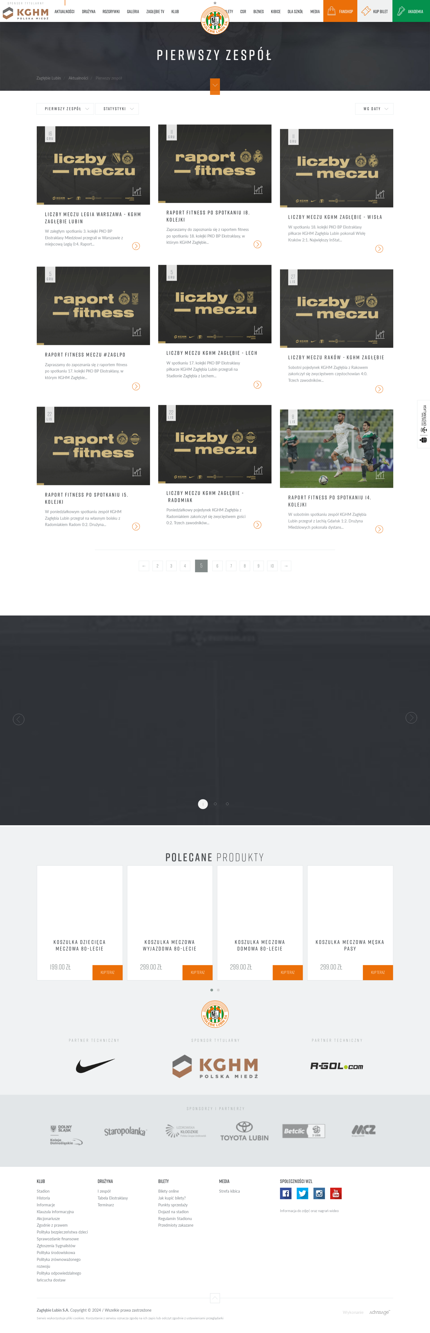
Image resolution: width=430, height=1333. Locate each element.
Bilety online (168, 1191)
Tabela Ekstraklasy (113, 1198)
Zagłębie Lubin (48, 78)
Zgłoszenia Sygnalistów (56, 1245)
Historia (43, 1198)
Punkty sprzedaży (173, 1204)
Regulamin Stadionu (175, 1218)
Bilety (163, 1181)
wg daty (372, 109)
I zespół (104, 1191)
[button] (18, 718)
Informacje (46, 1204)
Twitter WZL (302, 1193)
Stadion (43, 1191)
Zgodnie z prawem (52, 1225)
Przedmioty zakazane (175, 1225)
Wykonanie (353, 1312)
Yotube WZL (336, 1193)
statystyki (115, 109)
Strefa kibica (229, 1191)
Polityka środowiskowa (56, 1252)
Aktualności (78, 78)
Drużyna (105, 1181)
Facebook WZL (286, 1193)
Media (224, 1181)
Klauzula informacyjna (55, 1211)
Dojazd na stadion (173, 1211)
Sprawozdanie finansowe (58, 1238)
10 (272, 566)
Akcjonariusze (48, 1218)
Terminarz (106, 1204)
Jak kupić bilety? (172, 1198)
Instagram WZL (319, 1193)
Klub (41, 1181)
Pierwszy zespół (63, 109)
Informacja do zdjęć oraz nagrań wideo (309, 1210)
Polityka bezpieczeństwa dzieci (62, 1232)
